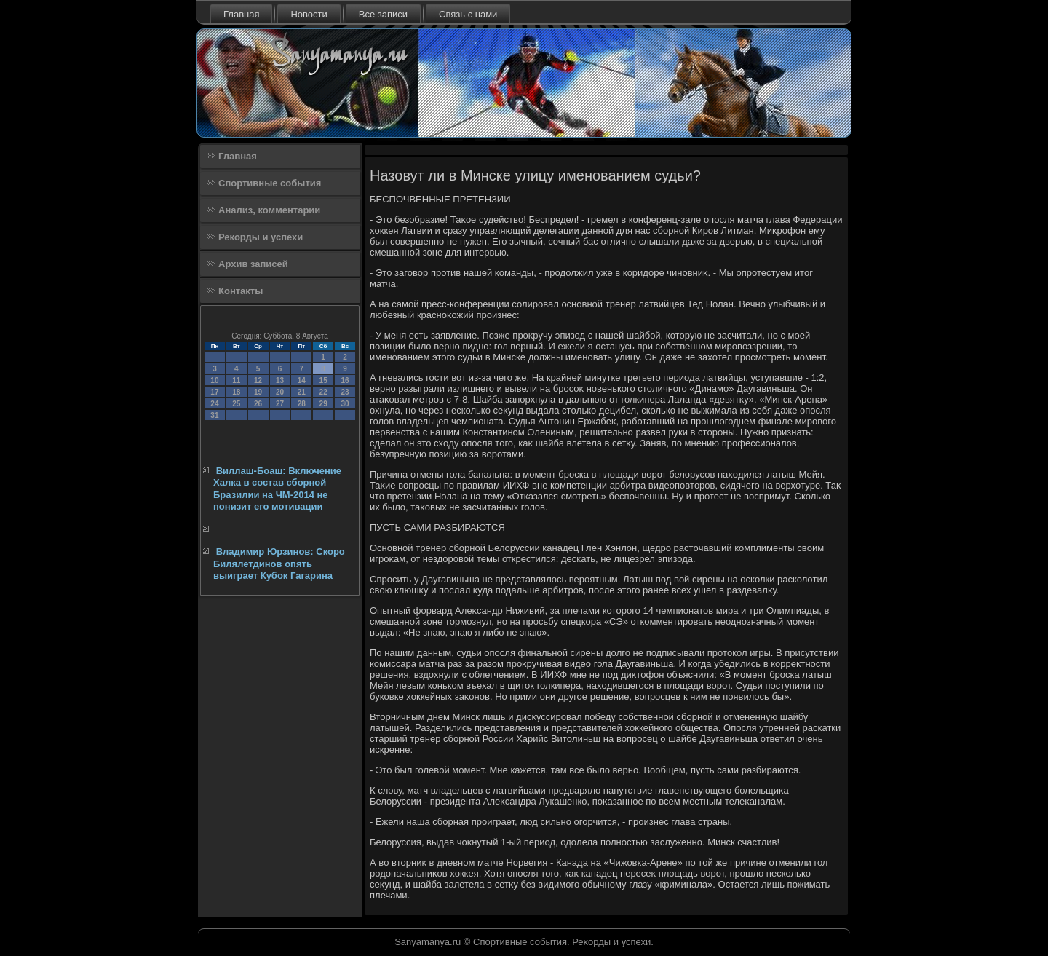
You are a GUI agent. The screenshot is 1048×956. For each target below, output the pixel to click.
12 (258, 380)
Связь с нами (468, 14)
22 (323, 392)
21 (302, 392)
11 (236, 380)
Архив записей (253, 263)
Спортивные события (269, 183)
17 (214, 392)
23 (345, 392)
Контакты (240, 290)
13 (280, 380)
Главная (241, 14)
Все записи (383, 14)
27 (280, 404)
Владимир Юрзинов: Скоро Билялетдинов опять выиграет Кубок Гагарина (279, 563)
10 (214, 380)
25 (236, 404)
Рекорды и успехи (260, 237)
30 (345, 404)
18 (236, 392)
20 (280, 392)
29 (323, 404)
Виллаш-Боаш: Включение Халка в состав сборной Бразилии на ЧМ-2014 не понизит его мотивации (277, 488)
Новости (308, 14)
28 (302, 404)
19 (258, 392)
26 (258, 404)
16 (345, 380)
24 (214, 404)
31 (214, 415)
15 (323, 380)
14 (302, 380)
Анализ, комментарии (269, 210)
